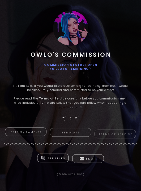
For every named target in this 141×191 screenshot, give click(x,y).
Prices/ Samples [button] (26, 132)
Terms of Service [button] (116, 135)
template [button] (71, 133)
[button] (53, 158)
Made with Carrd (70, 174)
